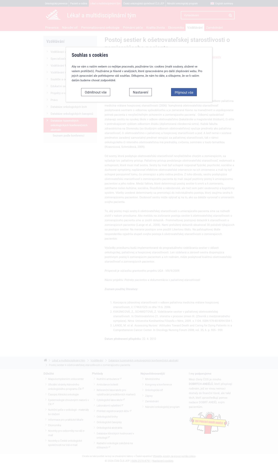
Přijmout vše (184, 85)
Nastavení (140, 85)
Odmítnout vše (96, 85)
